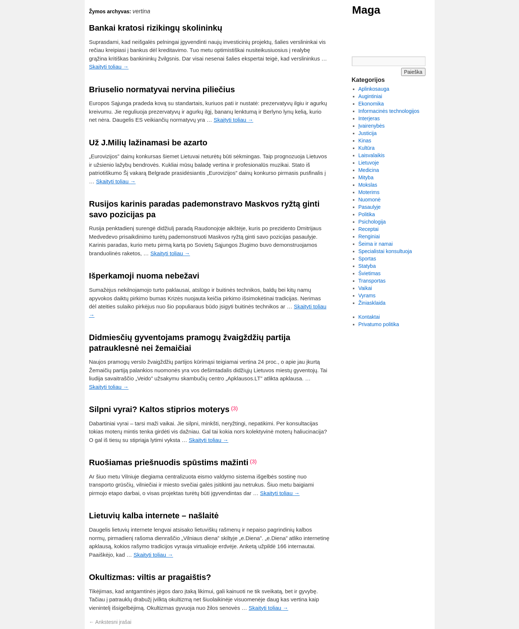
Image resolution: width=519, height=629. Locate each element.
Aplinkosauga (373, 89)
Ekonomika (371, 104)
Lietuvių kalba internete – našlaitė (154, 515)
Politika (366, 214)
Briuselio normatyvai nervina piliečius (162, 89)
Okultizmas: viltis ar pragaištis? (150, 577)
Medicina (368, 170)
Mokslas (367, 185)
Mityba (366, 177)
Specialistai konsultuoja (385, 251)
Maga (366, 10)
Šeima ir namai (375, 244)
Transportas (372, 281)
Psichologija (372, 222)
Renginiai (369, 236)
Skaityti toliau (109, 66)
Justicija (367, 133)
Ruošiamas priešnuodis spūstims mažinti (169, 462)
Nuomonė (369, 200)
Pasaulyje (369, 207)
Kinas (364, 141)
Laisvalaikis (371, 155)
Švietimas (369, 273)
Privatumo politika (378, 324)
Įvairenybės (371, 126)
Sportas (367, 259)
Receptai (368, 229)
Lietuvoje (368, 163)
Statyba (367, 266)
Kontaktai (369, 317)
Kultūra (366, 148)
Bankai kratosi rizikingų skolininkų (155, 27)
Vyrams (367, 295)
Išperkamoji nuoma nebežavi (144, 275)
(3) (234, 408)
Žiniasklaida (372, 303)
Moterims (369, 192)
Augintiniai (370, 96)
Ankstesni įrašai (110, 622)
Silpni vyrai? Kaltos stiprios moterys (159, 409)
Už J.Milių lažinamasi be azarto (148, 142)
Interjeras (369, 118)
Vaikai (365, 288)
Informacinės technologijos (389, 111)
